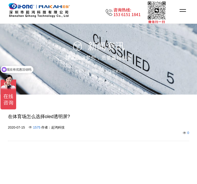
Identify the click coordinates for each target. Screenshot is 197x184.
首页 (78, 71)
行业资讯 (115, 71)
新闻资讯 (95, 71)
